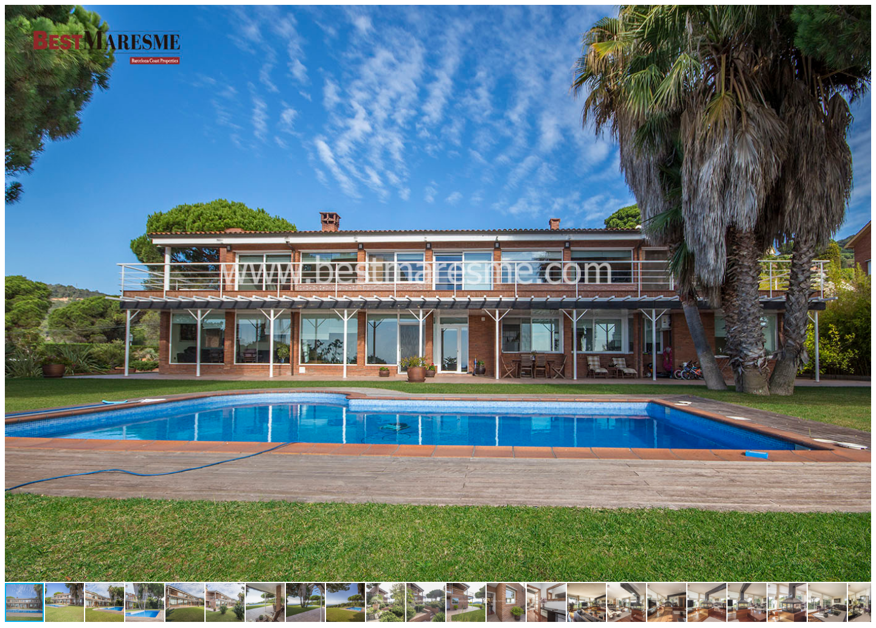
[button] (860, 16)
